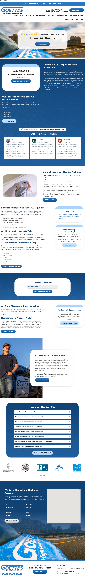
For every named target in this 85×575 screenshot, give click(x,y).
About (15, 16)
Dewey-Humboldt (11, 510)
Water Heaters (62, 16)
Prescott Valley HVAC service (55, 88)
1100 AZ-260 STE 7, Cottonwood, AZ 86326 (68, 574)
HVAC (21, 16)
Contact (79, 19)
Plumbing (52, 16)
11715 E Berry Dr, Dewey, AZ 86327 (65, 571)
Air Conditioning (39, 16)
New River (29, 510)
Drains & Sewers (76, 16)
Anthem (8, 515)
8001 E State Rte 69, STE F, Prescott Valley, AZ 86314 (70, 568)
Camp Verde (10, 505)
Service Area (70, 19)
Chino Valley (29, 505)
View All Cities (11, 521)
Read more (21, 157)
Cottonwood (9, 507)
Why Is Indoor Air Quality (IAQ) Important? (70, 214)
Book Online (76, 10)
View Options (69, 245)
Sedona (28, 515)
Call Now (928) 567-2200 (20, 84)
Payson (28, 512)
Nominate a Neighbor (69, 323)
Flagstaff (28, 507)
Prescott (8, 512)
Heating (28, 16)
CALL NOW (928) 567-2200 (57, 11)
